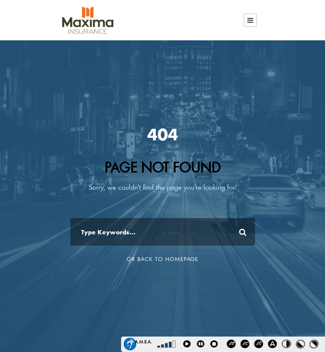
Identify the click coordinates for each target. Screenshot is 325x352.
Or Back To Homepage (162, 259)
